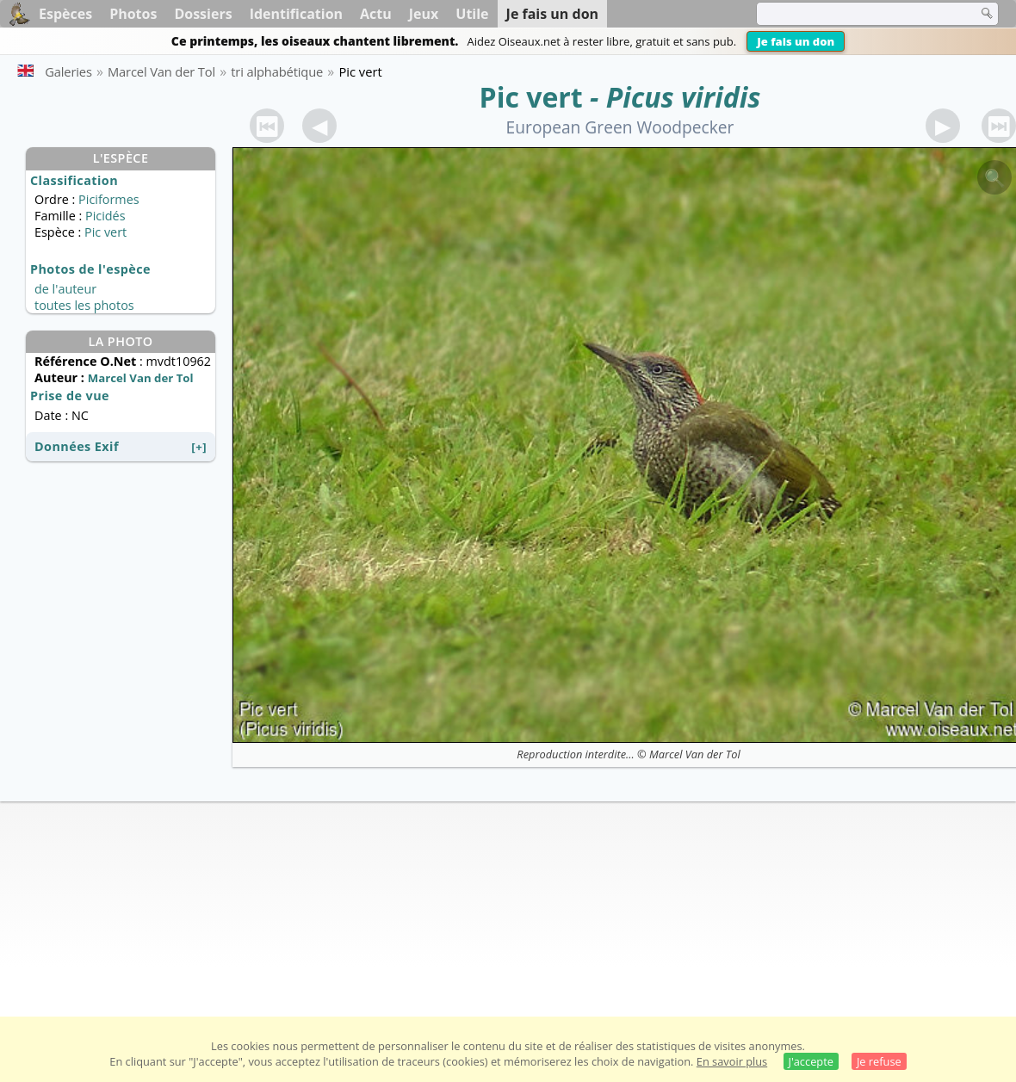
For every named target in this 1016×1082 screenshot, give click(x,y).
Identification (296, 13)
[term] (856, 13)
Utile (471, 13)
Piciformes (108, 199)
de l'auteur (65, 289)
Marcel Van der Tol (694, 754)
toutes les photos (84, 305)
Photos (133, 13)
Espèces (65, 13)
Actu (376, 13)
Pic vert (531, 96)
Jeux (424, 13)
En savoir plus (732, 1061)
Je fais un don (795, 41)
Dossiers (203, 13)
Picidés (105, 215)
